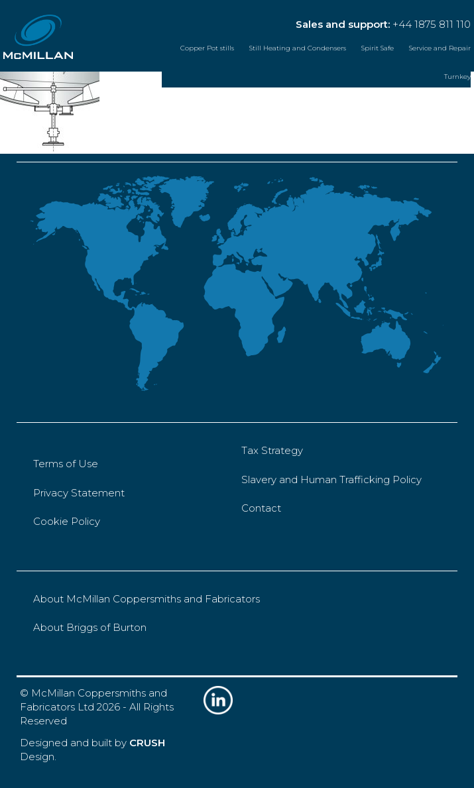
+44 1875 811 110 (431, 24)
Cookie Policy (66, 521)
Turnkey (457, 76)
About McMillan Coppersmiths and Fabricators (146, 598)
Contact (261, 508)
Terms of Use (65, 463)
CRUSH (147, 742)
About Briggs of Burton (90, 627)
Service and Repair (440, 48)
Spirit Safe (377, 48)
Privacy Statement (79, 492)
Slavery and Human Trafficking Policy (331, 479)
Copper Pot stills (207, 48)
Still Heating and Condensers (297, 48)
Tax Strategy (272, 450)
